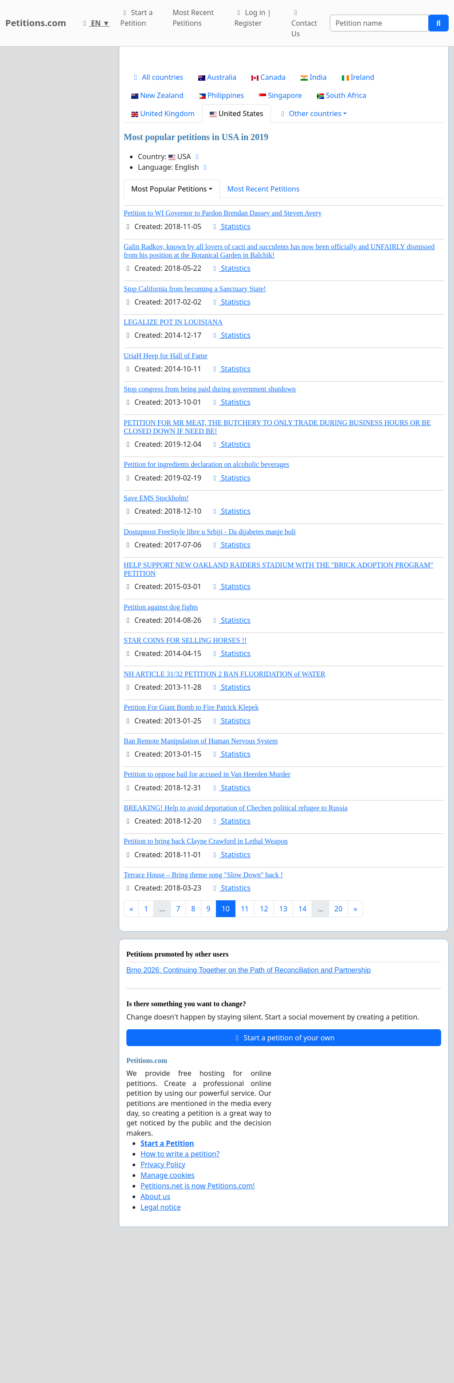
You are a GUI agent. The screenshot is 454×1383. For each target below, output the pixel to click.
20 (338, 1033)
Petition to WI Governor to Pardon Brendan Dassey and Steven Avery (222, 337)
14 (302, 1033)
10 (226, 1033)
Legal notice (161, 1331)
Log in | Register (252, 18)
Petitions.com (35, 23)
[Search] (379, 23)
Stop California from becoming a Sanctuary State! (195, 413)
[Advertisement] (284, 123)
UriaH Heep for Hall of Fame (165, 480)
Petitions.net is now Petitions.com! (197, 1310)
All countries (157, 201)
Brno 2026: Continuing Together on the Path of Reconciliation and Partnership (248, 1094)
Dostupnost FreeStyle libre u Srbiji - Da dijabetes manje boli (210, 656)
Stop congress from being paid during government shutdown (210, 513)
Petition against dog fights (161, 731)
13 (283, 1033)
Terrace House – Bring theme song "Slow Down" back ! (203, 999)
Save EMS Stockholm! (156, 622)
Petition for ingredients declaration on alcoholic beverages (206, 588)
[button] (313, 237)
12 (264, 1033)
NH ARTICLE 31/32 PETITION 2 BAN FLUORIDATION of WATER (224, 798)
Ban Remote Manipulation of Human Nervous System (201, 865)
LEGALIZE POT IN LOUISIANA (173, 446)
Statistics (230, 351)
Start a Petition (136, 18)
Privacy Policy (163, 1288)
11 (245, 1033)
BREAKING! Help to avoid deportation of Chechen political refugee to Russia (236, 932)
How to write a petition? (180, 1278)
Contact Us (304, 24)
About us (155, 1320)
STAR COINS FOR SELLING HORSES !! (185, 764)
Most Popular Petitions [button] (169, 313)
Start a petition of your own (283, 1162)
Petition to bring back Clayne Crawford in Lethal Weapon (206, 965)
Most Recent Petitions (193, 18)
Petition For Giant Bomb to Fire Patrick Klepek (191, 831)
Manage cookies (168, 1299)
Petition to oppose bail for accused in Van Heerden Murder (207, 898)
